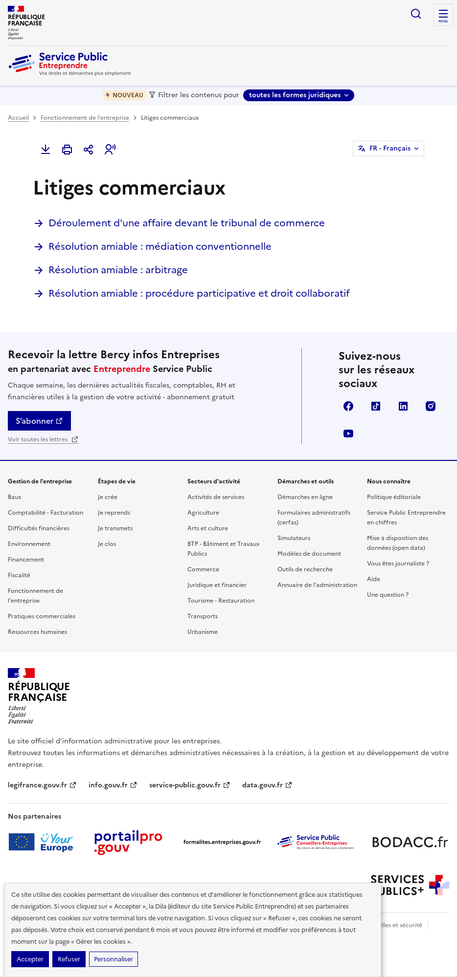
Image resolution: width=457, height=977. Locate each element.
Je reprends (114, 512)
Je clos (107, 544)
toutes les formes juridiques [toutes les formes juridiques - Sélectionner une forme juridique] (295, 95)
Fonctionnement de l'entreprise (85, 117)
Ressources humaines (37, 632)
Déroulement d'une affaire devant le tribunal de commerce (186, 223)
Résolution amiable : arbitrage (118, 269)
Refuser (69, 959)
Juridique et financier (217, 585)
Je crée (107, 497)
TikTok (376, 406)
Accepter (30, 959)
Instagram (430, 406)
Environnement (29, 544)
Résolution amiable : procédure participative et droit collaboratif (199, 293)
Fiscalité (19, 575)
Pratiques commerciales (41, 616)
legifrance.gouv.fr (42, 785)
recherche (416, 13)
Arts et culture (207, 528)
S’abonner (39, 421)
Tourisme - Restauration (220, 600)
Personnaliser (113, 959)
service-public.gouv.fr (189, 785)
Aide (373, 579)
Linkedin (403, 406)
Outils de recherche (305, 569)
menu (443, 21)
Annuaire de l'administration (317, 585)
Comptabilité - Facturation (45, 512)
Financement (26, 559)
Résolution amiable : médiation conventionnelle (160, 246)
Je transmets (115, 528)
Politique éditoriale (394, 497)
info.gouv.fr (113, 785)
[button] (110, 149)
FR (390, 148)
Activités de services (215, 497)
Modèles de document (309, 553)
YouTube (348, 433)
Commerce (203, 569)
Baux (14, 497)
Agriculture (203, 512)
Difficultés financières (38, 528)
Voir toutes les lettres (43, 439)
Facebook (348, 406)
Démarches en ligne (305, 497)
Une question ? (388, 594)
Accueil (18, 117)
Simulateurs (293, 538)
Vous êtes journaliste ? (398, 563)
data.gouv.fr (267, 785)
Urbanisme (202, 632)
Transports (202, 616)
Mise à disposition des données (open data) (397, 543)
